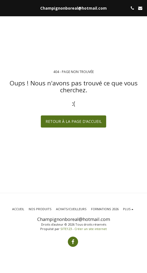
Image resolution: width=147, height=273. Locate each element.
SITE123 (66, 229)
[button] (6, 7)
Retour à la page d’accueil (74, 121)
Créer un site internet (90, 229)
